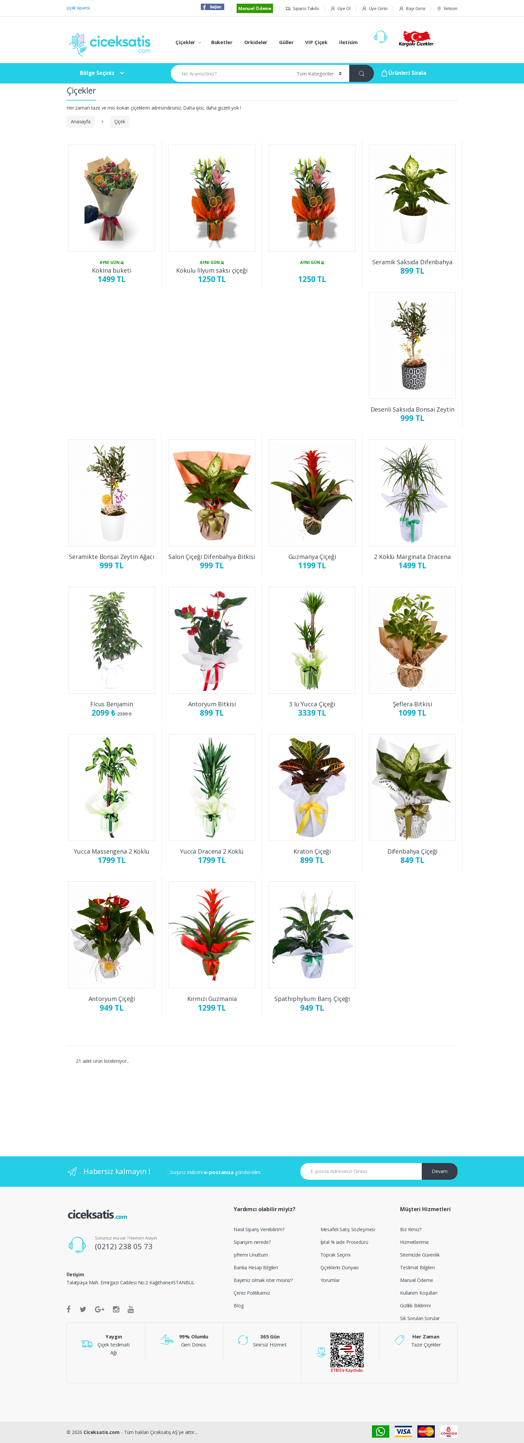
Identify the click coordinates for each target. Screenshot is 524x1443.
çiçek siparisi (78, 8)
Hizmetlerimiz (414, 1242)
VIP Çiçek (316, 42)
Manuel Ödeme (254, 8)
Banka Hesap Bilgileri (256, 1267)
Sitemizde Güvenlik (419, 1255)
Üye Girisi (375, 8)
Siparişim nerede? (252, 1242)
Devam (439, 1171)
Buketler (222, 42)
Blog (238, 1305)
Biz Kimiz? (410, 1229)
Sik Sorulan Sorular (419, 1318)
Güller (286, 42)
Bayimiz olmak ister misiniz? (263, 1280)
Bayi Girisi (412, 8)
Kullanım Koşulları (418, 1293)
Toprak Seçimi (335, 1255)
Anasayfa (81, 121)
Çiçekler (185, 42)
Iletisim (446, 8)
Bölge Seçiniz (97, 73)
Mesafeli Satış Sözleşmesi (347, 1229)
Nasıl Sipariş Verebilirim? (259, 1229)
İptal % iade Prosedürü (344, 1242)
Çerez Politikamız (252, 1293)
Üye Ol (340, 8)
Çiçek (119, 121)
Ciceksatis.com (102, 1432)
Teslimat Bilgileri (417, 1267)
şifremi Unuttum (251, 1255)
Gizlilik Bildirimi (415, 1305)
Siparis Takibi (302, 8)
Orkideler (256, 42)
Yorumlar (330, 1280)
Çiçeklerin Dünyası (339, 1267)
